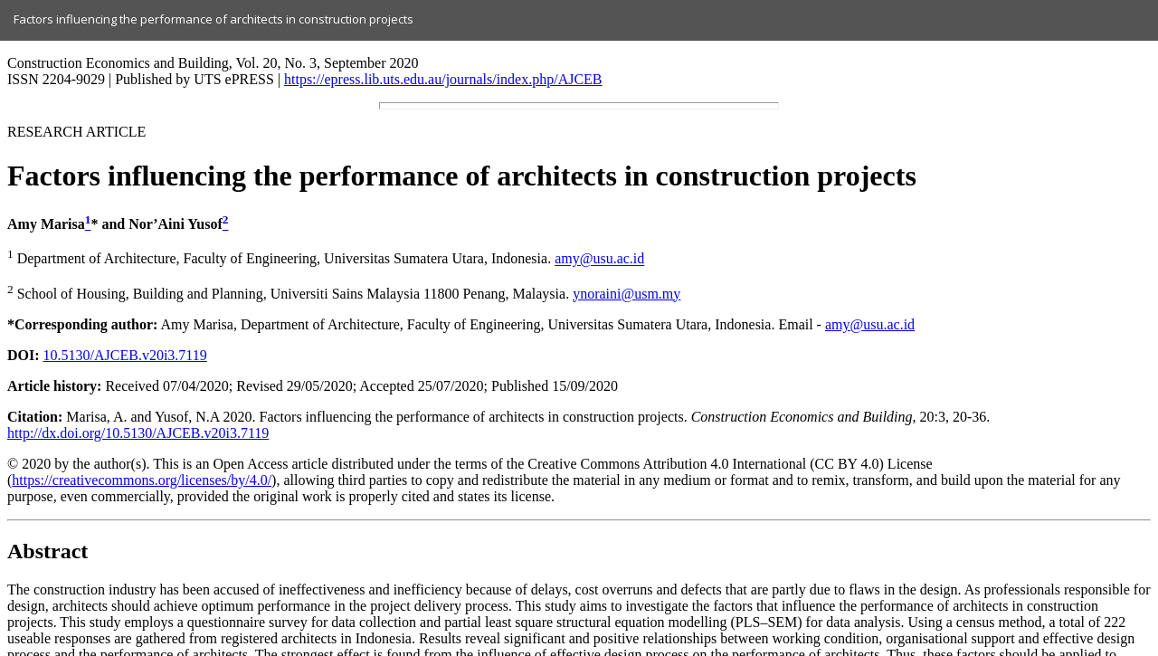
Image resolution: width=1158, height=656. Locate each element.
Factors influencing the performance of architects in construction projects (213, 19)
